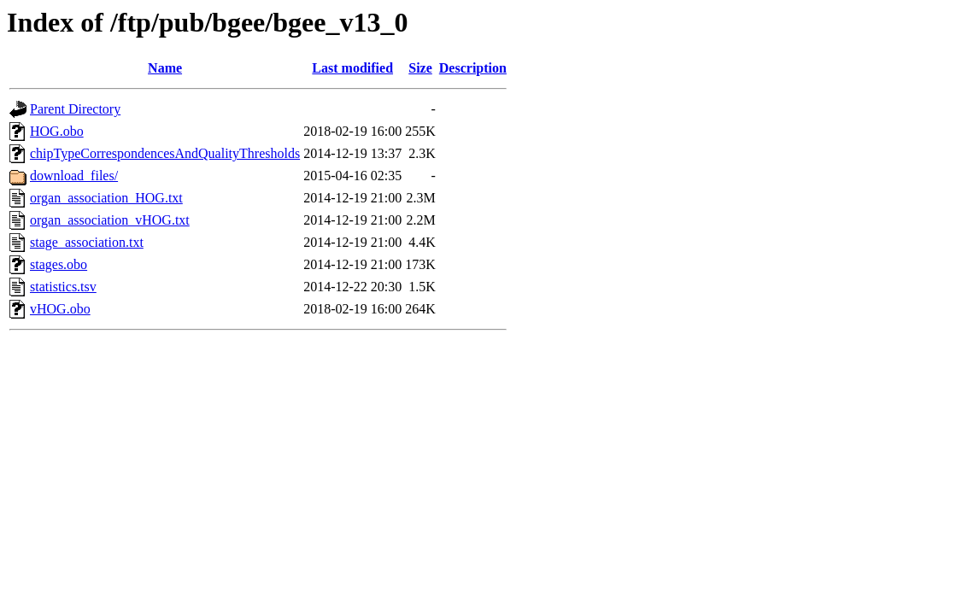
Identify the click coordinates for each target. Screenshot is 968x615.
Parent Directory (75, 109)
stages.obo (58, 264)
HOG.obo (57, 131)
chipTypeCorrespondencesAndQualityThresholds (165, 153)
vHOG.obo (60, 309)
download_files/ (74, 175)
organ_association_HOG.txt (106, 197)
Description (473, 68)
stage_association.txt (87, 242)
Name (165, 68)
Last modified (352, 68)
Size (420, 68)
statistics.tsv (63, 286)
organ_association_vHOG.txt (110, 220)
